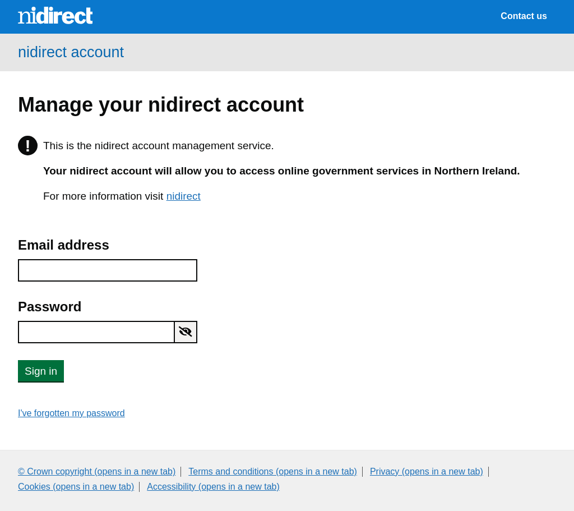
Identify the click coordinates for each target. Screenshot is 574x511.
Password (49, 306)
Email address (63, 244)
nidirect (183, 196)
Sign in (41, 371)
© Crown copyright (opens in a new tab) (96, 471)
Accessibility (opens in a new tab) (213, 486)
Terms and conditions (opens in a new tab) (272, 471)
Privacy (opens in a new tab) (426, 471)
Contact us (524, 16)
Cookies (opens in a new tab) (76, 486)
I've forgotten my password (71, 413)
